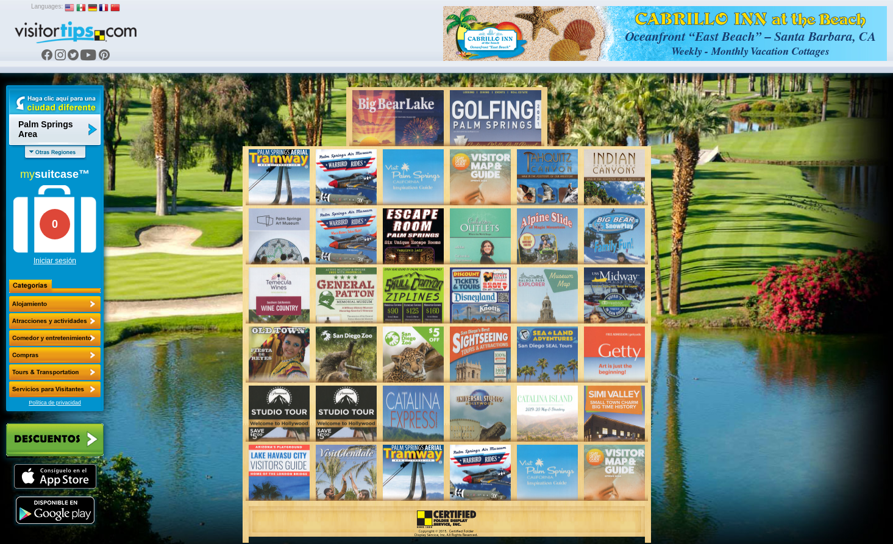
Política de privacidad (55, 403)
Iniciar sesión (55, 260)
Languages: (47, 6)
